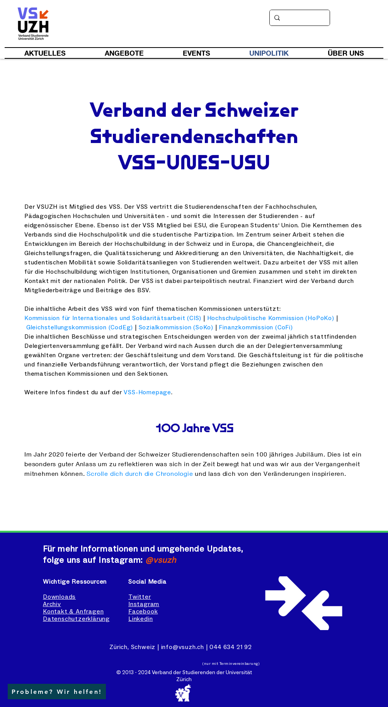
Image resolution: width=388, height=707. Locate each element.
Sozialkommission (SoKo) (176, 327)
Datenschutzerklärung (76, 619)
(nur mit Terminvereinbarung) (231, 663)
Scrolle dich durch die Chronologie (140, 473)
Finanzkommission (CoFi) (256, 327)
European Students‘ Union (259, 225)
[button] (57, 691)
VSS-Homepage (147, 392)
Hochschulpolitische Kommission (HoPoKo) (270, 318)
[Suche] (298, 18)
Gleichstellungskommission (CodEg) (79, 327)
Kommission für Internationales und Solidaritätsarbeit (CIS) (112, 318)
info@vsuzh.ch (182, 647)
